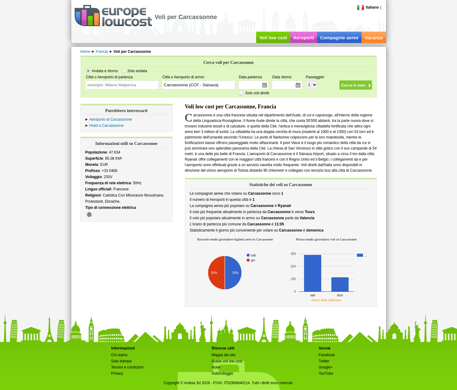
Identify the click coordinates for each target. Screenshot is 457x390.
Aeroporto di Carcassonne (110, 119)
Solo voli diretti (257, 93)
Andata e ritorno (105, 71)
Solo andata (137, 71)
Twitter (323, 361)
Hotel (216, 367)
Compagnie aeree (339, 37)
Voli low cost (273, 37)
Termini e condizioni (127, 367)
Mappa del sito (224, 355)
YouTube (325, 373)
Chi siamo (119, 355)
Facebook (326, 355)
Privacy (117, 373)
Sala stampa (121, 361)
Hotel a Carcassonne (106, 125)
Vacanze (374, 37)
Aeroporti (303, 37)
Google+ (325, 367)
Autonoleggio (222, 373)
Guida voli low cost (227, 361)
